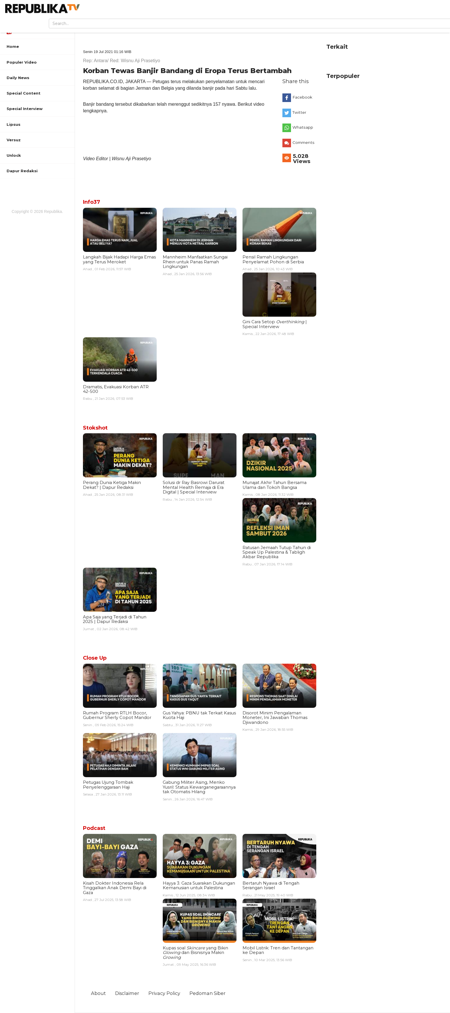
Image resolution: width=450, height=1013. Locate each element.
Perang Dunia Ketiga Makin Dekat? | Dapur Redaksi (112, 485)
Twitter (299, 112)
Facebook (302, 97)
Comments (303, 142)
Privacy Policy (164, 993)
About (98, 993)
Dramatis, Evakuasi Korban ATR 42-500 (116, 389)
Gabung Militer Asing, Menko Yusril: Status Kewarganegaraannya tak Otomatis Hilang (199, 787)
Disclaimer (127, 993)
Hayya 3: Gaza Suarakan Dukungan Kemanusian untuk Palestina (199, 885)
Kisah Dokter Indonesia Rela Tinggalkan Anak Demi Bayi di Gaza (114, 888)
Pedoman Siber (207, 993)
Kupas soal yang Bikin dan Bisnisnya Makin (195, 952)
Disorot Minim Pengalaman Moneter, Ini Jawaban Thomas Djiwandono (275, 717)
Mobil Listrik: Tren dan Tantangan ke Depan (278, 950)
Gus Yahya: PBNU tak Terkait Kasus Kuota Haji (199, 715)
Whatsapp (302, 127)
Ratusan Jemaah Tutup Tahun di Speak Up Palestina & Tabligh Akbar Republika (277, 552)
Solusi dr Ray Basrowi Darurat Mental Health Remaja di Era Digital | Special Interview (193, 487)
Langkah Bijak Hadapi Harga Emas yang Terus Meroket (119, 259)
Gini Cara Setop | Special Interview (275, 324)
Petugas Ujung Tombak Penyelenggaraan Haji (108, 784)
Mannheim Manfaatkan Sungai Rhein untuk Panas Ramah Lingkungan (195, 261)
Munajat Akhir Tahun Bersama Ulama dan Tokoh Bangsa (275, 485)
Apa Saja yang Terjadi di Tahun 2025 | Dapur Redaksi (114, 619)
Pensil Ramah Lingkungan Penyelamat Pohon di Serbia (273, 259)
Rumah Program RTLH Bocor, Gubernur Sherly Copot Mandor (117, 715)
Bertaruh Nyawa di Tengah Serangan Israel (271, 885)
